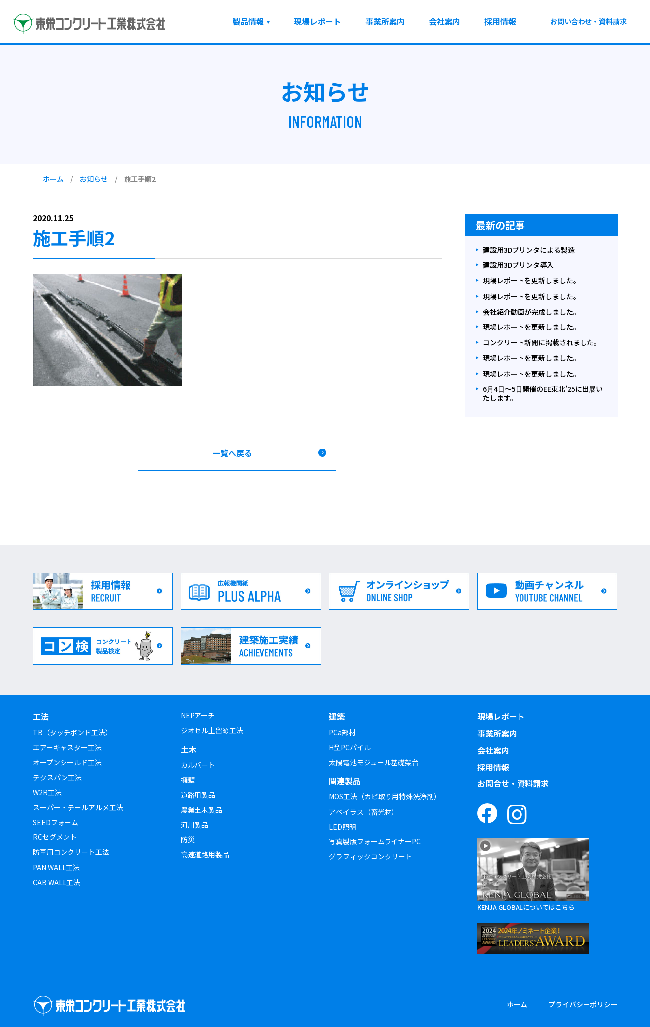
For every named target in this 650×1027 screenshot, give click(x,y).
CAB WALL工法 (56, 882)
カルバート (198, 765)
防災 (188, 839)
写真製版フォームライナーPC (375, 841)
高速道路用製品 (205, 854)
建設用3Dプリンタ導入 (518, 265)
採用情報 (500, 21)
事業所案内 (385, 21)
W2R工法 (47, 792)
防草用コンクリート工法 (71, 852)
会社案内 (444, 21)
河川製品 (194, 825)
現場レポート (317, 21)
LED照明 (342, 827)
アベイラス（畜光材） (363, 812)
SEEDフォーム (55, 822)
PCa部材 (342, 732)
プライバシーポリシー (583, 1004)
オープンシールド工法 (67, 762)
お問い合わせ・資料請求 (588, 21)
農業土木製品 (201, 810)
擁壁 (188, 780)
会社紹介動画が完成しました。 (531, 312)
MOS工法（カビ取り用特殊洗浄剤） (385, 796)
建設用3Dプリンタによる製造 (529, 250)
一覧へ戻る (232, 453)
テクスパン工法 (57, 777)
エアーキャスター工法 (67, 747)
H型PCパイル (350, 747)
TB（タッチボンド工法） (72, 732)
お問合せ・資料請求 (513, 783)
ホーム (53, 179)
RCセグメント (55, 837)
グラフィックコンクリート (370, 856)
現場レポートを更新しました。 (531, 280)
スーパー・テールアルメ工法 (78, 807)
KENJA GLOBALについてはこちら (526, 907)
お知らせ (94, 179)
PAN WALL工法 (56, 867)
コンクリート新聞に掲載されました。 (542, 342)
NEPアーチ (198, 715)
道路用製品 (198, 795)
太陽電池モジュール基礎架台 (374, 762)
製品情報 (248, 21)
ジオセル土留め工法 (212, 730)
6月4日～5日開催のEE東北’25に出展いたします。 (543, 394)
